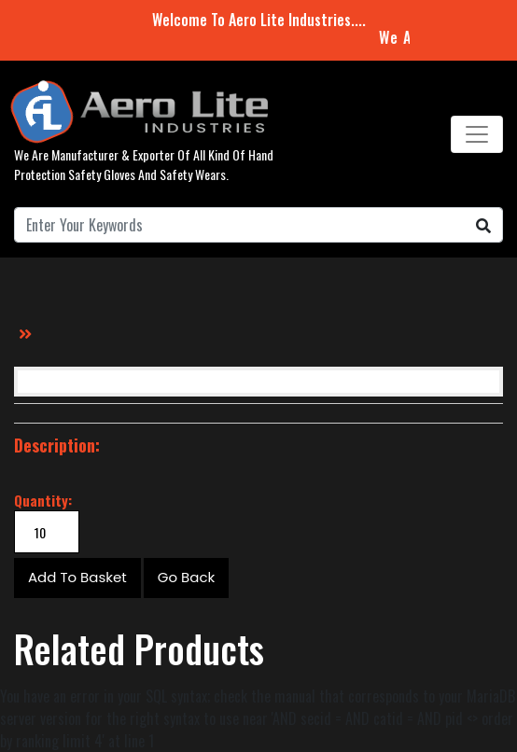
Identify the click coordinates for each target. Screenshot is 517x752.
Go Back (186, 577)
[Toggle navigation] (477, 134)
